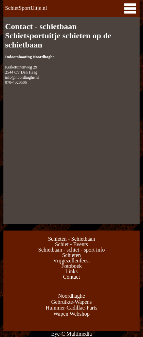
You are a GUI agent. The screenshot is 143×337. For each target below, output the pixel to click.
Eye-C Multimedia (71, 334)
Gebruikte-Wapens (71, 302)
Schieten (71, 255)
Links (71, 271)
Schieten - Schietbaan (71, 239)
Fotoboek (71, 266)
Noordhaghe (71, 296)
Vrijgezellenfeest (71, 260)
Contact (71, 277)
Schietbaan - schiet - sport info (71, 250)
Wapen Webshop (71, 314)
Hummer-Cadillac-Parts (71, 308)
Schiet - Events (71, 244)
